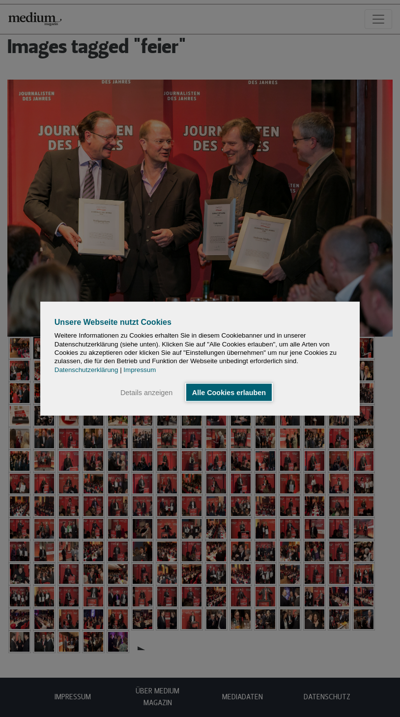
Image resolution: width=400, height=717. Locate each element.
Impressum (139, 369)
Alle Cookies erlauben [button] (229, 392)
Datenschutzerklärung (86, 369)
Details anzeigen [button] (146, 392)
